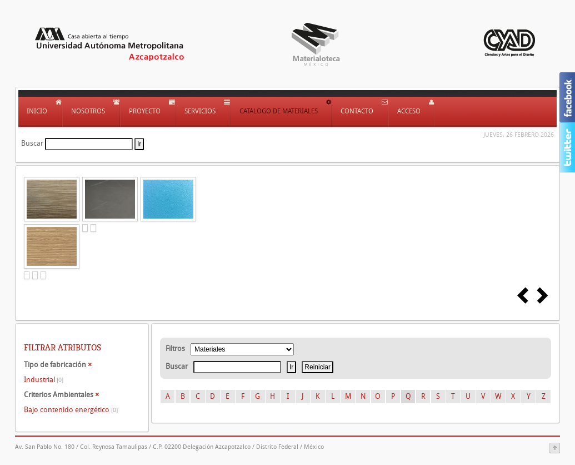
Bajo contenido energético (71, 409)
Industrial (43, 379)
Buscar (32, 143)
